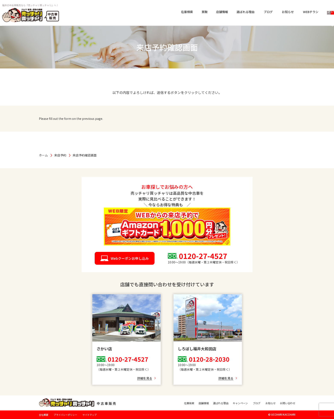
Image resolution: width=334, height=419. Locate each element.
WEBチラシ (266, 12)
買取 (160, 12)
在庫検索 (143, 12)
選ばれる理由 (201, 12)
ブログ (223, 12)
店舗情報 (178, 12)
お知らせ (244, 12)
